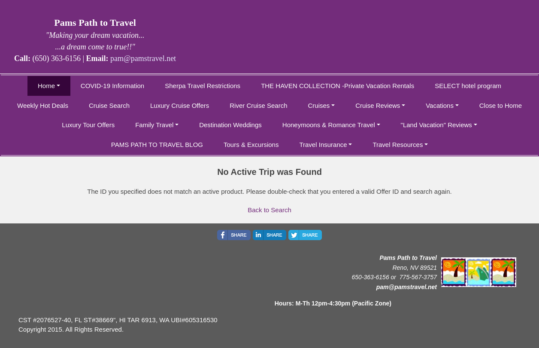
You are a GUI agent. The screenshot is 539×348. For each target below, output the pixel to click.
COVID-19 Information (112, 85)
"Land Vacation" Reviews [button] (436, 124)
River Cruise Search (258, 105)
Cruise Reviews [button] (377, 105)
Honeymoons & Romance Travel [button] (328, 124)
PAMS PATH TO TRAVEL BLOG (157, 144)
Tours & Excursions (251, 144)
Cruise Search (109, 105)
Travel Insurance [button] (323, 144)
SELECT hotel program (468, 85)
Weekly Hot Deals (42, 105)
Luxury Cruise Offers (179, 105)
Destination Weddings (230, 124)
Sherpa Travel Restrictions (202, 85)
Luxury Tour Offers (88, 124)
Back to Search (269, 210)
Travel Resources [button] (397, 144)
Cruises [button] (319, 105)
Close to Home (500, 105)
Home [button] (46, 85)
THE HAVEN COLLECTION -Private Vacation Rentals (337, 85)
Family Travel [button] (154, 124)
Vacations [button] (440, 105)
